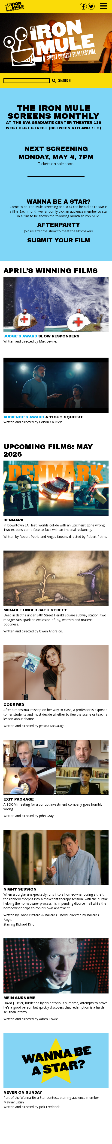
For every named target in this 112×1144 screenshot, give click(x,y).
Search (61, 80)
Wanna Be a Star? (59, 202)
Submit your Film (58, 240)
